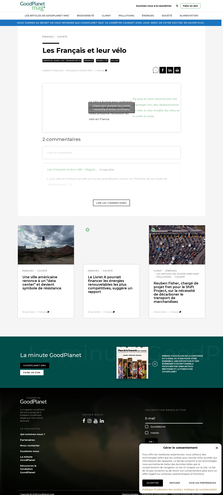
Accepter (153, 483)
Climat (106, 15)
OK (151, 441)
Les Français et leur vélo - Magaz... (72, 169)
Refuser (175, 483)
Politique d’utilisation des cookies (162, 489)
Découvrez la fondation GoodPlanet (28, 469)
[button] (216, 447)
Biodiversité (85, 15)
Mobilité (102, 60)
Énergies (148, 15)
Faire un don (190, 5)
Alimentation (189, 15)
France (88, 60)
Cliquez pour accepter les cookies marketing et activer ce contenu (111, 107)
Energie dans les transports (62, 60)
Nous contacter (30, 445)
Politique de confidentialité (200, 489)
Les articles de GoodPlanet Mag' (178, 274)
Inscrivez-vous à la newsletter (154, 5)
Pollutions (126, 15)
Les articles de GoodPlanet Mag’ (47, 15)
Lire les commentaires (111, 203)
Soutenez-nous (29, 450)
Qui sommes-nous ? (32, 434)
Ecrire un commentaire (59, 152)
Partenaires (27, 439)
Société (167, 15)
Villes (115, 60)
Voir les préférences (202, 483)
